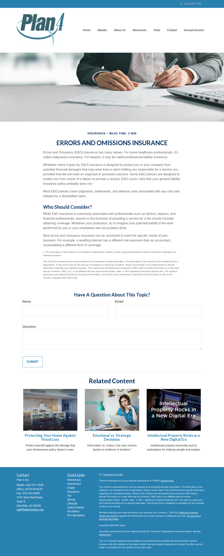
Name (26, 301)
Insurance (73, 491)
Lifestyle (72, 503)
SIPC (108, 535)
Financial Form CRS (113, 474)
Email (119, 301)
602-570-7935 (191, 3)
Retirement (74, 479)
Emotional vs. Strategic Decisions (112, 437)
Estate (71, 487)
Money (71, 499)
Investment (74, 483)
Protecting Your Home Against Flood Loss (50, 437)
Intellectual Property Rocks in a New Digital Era (173, 437)
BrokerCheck (167, 480)
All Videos (73, 511)
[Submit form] (32, 362)
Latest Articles (75, 507)
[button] (102, 30)
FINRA (102, 535)
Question (29, 326)
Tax (69, 495)
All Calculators (76, 515)
